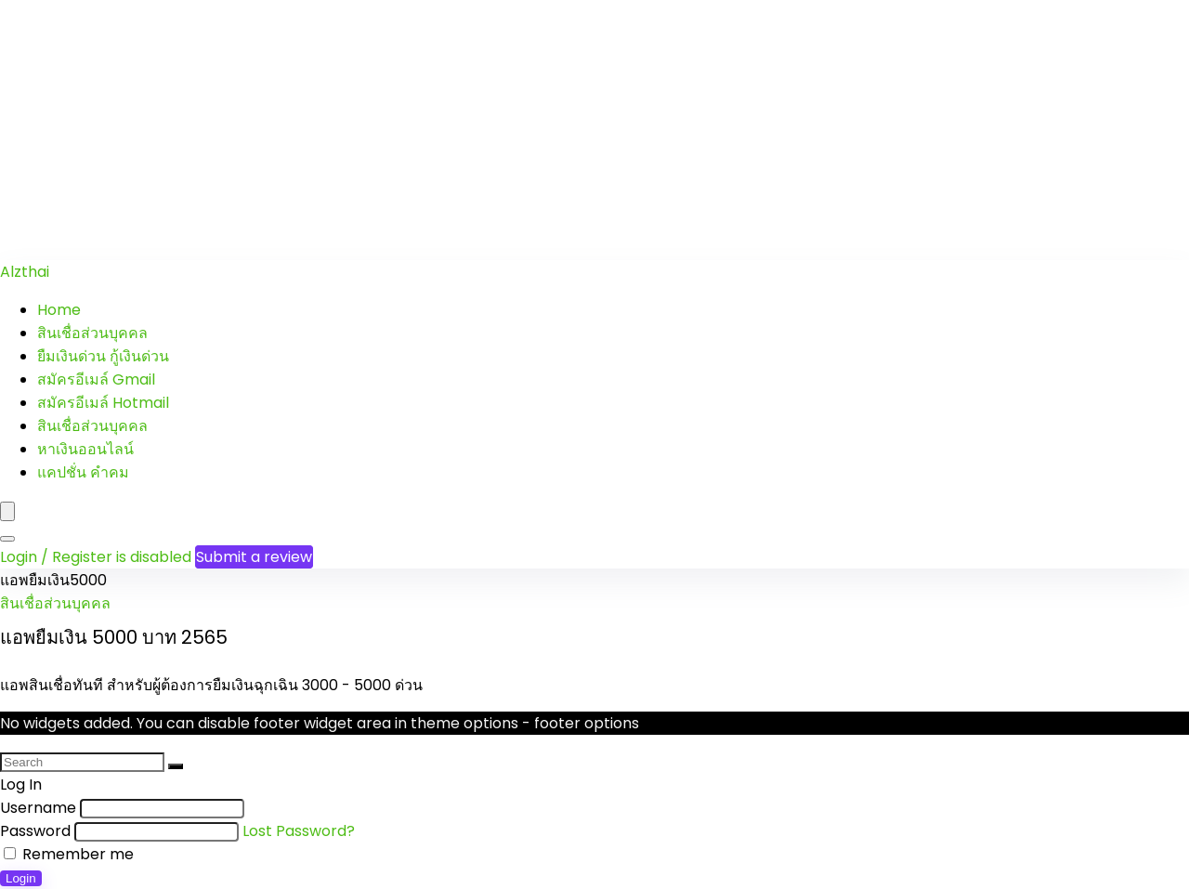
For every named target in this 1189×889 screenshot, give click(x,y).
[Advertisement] (557, 130)
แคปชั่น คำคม (83, 472)
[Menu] (7, 511)
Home (59, 309)
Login (21, 878)
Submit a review (254, 557)
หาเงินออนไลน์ (85, 449)
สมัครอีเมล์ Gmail (96, 379)
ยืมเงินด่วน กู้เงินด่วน (103, 356)
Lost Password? (298, 831)
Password (35, 831)
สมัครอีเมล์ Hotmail (103, 402)
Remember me (69, 854)
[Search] (7, 539)
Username (38, 807)
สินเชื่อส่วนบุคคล (92, 333)
